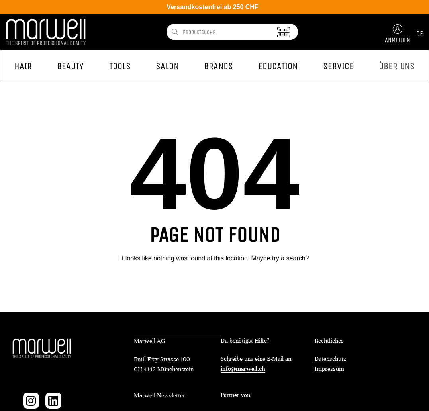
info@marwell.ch (243, 368)
